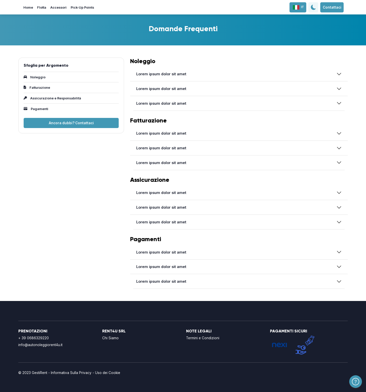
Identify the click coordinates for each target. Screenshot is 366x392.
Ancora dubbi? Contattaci (71, 123)
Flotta (41, 7)
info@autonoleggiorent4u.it (40, 345)
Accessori (58, 7)
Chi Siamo (110, 338)
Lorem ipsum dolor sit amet (161, 74)
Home (28, 7)
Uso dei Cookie (107, 373)
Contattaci (332, 7)
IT (298, 7)
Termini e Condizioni (202, 338)
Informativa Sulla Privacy (71, 373)
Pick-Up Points (82, 7)
